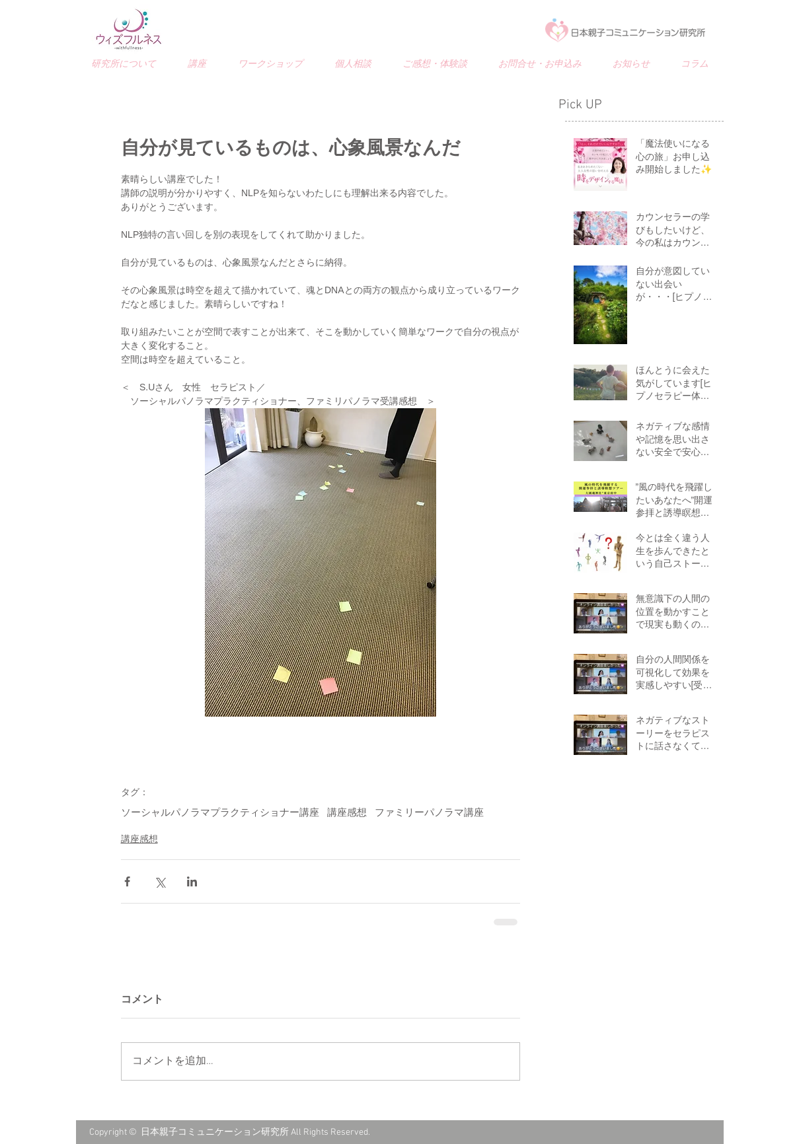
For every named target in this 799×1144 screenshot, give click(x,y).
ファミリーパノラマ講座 (429, 813)
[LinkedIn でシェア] (192, 881)
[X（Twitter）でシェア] (159, 881)
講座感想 (347, 813)
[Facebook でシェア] (127, 881)
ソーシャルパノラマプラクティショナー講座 (220, 813)
